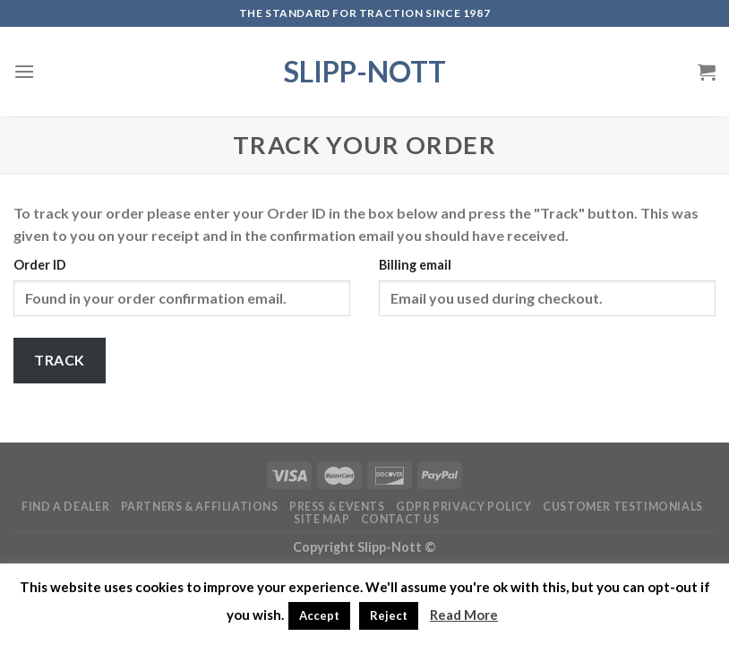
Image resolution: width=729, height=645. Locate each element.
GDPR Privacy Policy (464, 506)
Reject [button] (388, 615)
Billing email (415, 264)
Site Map (321, 519)
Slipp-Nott (365, 71)
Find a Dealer (65, 506)
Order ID (39, 264)
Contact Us (400, 519)
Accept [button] (319, 615)
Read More (464, 614)
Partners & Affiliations (200, 506)
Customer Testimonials (623, 506)
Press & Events (337, 506)
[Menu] (24, 71)
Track (59, 359)
